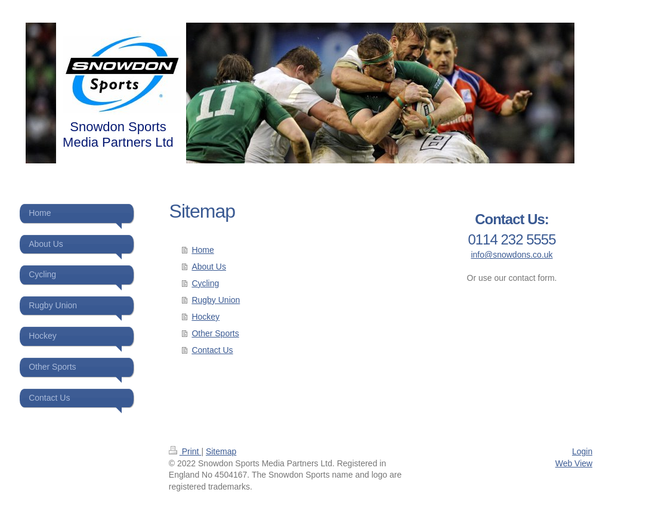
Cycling (205, 283)
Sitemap (221, 451)
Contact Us (212, 350)
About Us (208, 266)
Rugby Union (215, 300)
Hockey (205, 316)
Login (582, 451)
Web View (574, 463)
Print (185, 451)
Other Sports (215, 333)
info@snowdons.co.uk (511, 254)
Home (202, 250)
